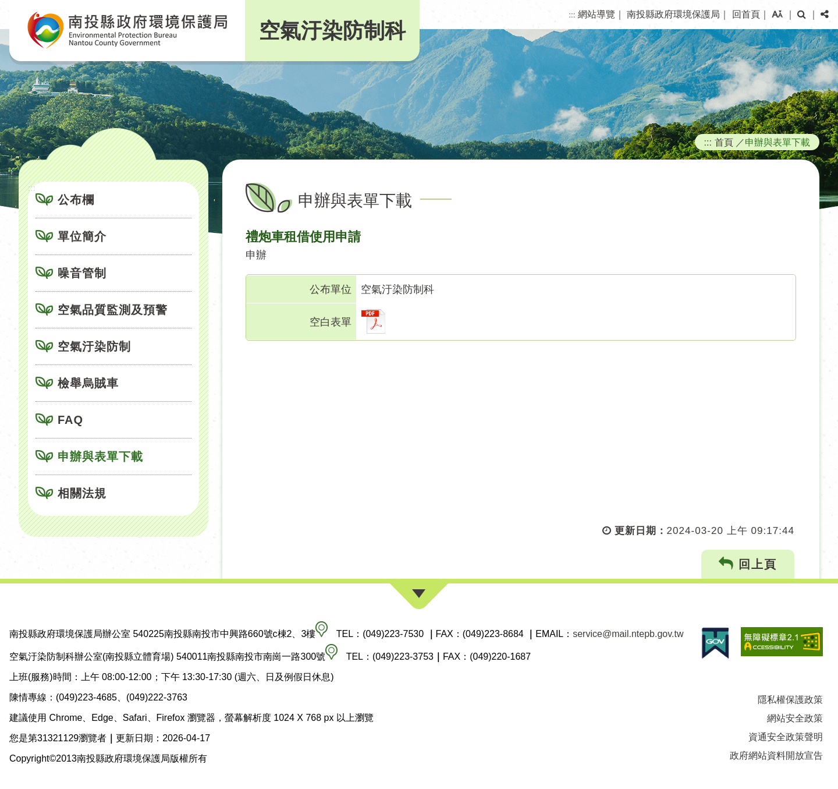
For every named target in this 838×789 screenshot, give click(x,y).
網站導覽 (596, 14)
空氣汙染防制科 (332, 31)
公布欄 (76, 199)
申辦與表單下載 (100, 456)
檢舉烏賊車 (88, 383)
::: (572, 14)
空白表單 (330, 322)
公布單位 (330, 289)
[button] (777, 14)
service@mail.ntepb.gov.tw (628, 634)
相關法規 (82, 493)
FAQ (70, 419)
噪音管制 (82, 273)
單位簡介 (82, 236)
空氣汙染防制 (94, 346)
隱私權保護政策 (790, 700)
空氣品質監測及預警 (113, 309)
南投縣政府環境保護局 (673, 14)
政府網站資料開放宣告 (776, 755)
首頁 (724, 142)
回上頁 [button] (748, 564)
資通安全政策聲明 (785, 737)
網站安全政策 (795, 718)
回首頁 (746, 14)
